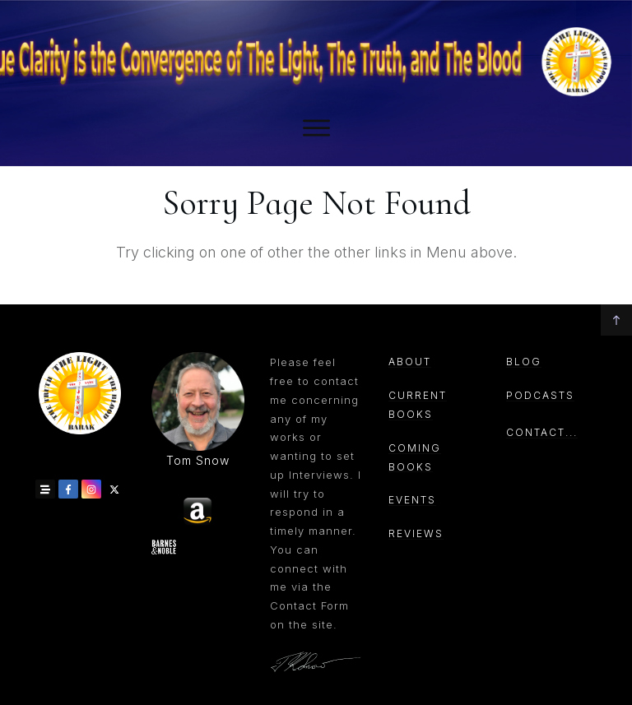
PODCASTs (540, 395)
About (409, 361)
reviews (416, 533)
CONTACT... (542, 432)
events (412, 500)
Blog (523, 361)
